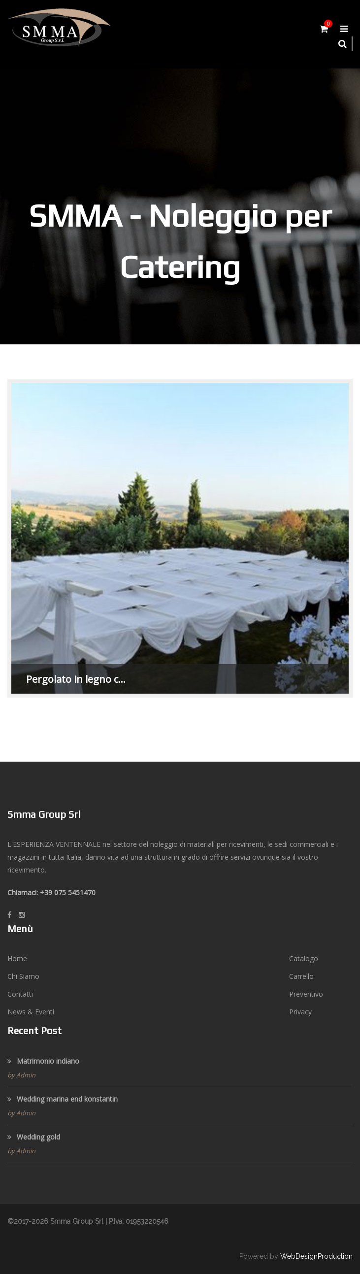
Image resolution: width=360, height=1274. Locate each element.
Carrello (301, 976)
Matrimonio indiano (43, 1061)
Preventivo (306, 994)
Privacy (300, 1011)
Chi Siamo (23, 976)
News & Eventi (30, 1011)
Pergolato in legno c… (76, 679)
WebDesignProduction (316, 1256)
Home (17, 958)
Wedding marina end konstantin (62, 1099)
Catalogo (303, 958)
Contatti (20, 994)
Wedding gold (33, 1136)
